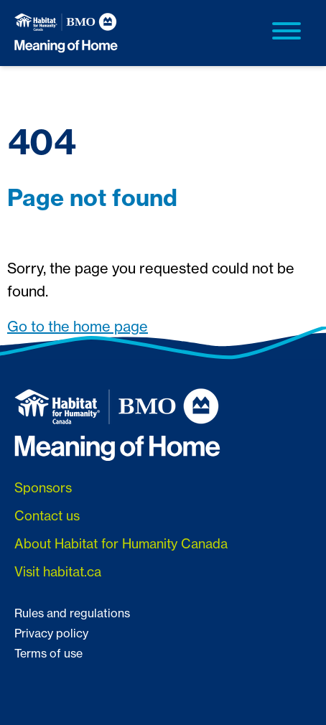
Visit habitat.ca (57, 571)
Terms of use (48, 653)
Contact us (47, 516)
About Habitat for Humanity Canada (121, 543)
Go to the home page (77, 326)
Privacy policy (51, 633)
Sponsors (43, 488)
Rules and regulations (72, 613)
